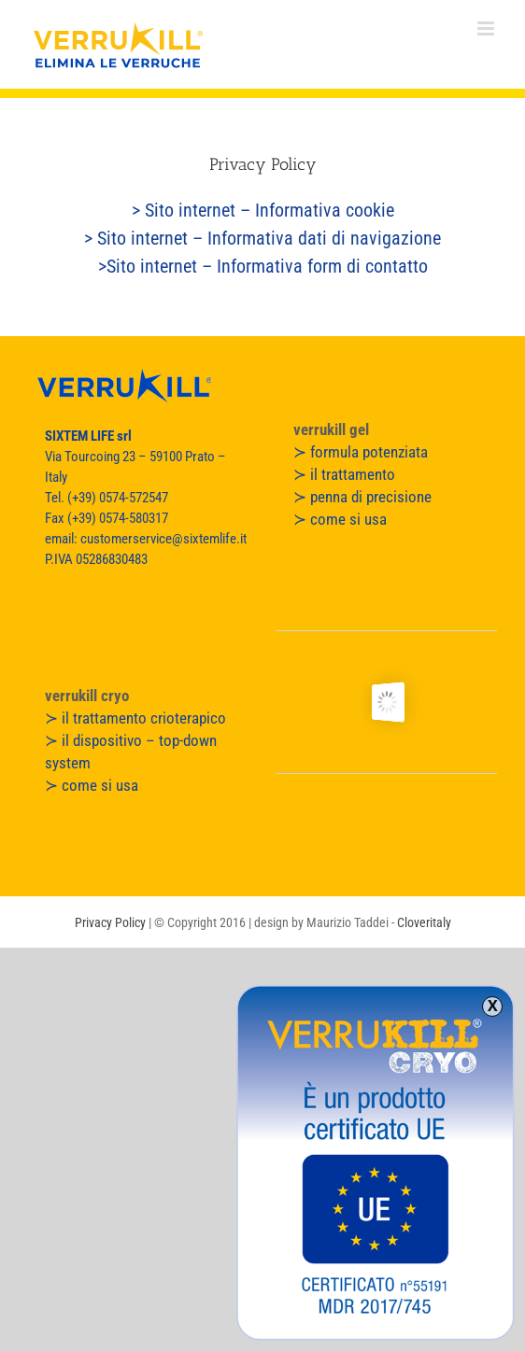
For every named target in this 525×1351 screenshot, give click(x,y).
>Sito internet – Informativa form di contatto (263, 266)
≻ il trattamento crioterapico (135, 718)
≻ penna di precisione (362, 496)
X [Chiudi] (493, 1006)
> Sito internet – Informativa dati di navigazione (262, 238)
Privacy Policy (110, 922)
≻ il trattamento (344, 474)
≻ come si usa (340, 519)
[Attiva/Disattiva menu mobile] (487, 28)
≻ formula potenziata (360, 452)
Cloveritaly (424, 922)
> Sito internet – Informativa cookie (263, 210)
